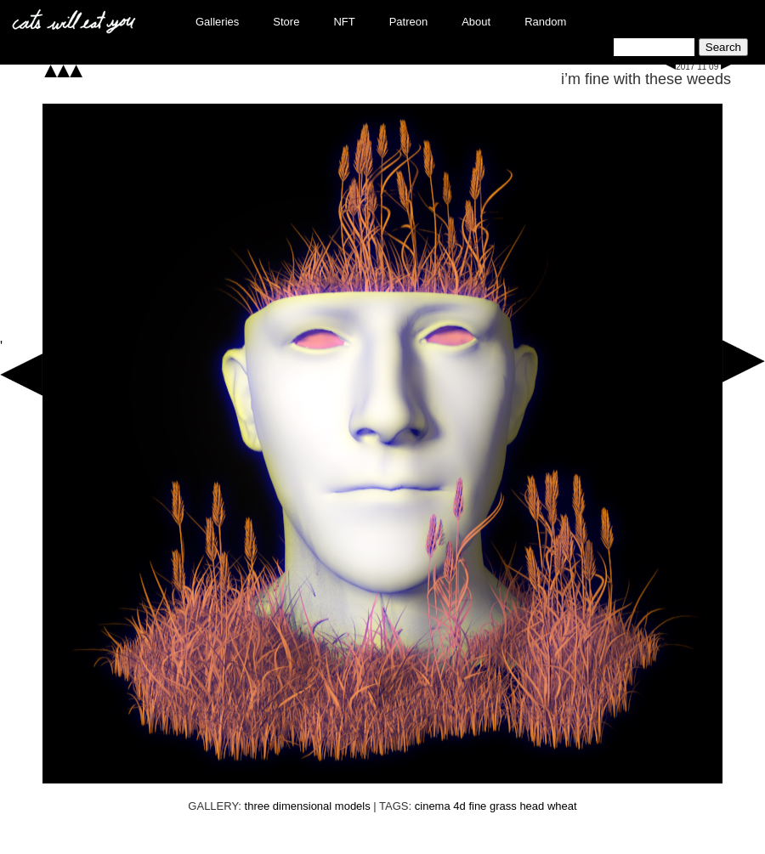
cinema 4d (440, 806)
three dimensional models (308, 806)
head (531, 806)
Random (545, 21)
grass (503, 806)
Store (286, 21)
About (476, 21)
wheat (562, 806)
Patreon (408, 21)
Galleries (217, 21)
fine (477, 806)
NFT (343, 21)
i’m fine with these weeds (646, 79)
